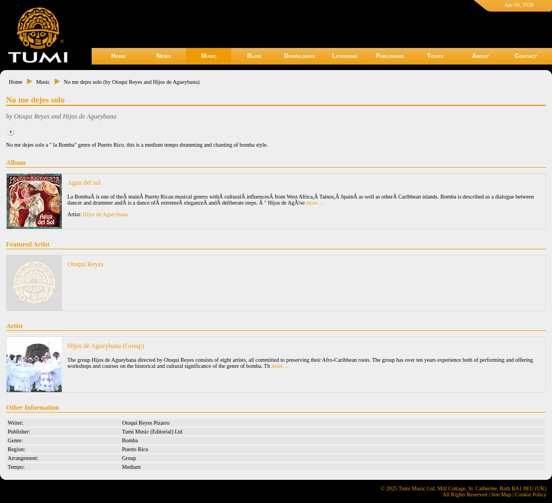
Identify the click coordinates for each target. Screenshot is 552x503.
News (163, 55)
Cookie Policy (530, 494)
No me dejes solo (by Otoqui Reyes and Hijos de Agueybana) (131, 82)
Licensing (344, 55)
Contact (525, 55)
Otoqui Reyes (85, 264)
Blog (254, 55)
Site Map (501, 494)
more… (314, 203)
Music (208, 55)
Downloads (299, 55)
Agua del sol (84, 182)
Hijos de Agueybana (105, 214)
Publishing (390, 55)
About (480, 55)
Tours (435, 55)
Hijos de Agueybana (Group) (105, 346)
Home (118, 55)
